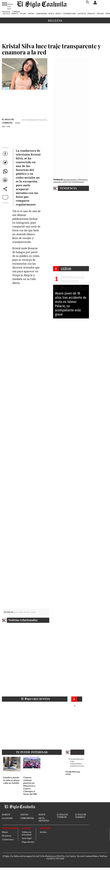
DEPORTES (82, 14)
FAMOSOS (91, 14)
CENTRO (31, 14)
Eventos (80, 182)
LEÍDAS (66, 268)
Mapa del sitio (28, 842)
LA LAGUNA (7, 818)
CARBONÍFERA (41, 14)
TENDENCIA (68, 188)
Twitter (5, 164)
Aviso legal (26, 838)
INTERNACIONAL (69, 14)
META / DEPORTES (44, 819)
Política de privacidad (26, 833)
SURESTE (14, 14)
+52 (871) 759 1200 (55, 858)
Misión (5, 832)
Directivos (6, 835)
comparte (5, 191)
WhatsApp (5, 173)
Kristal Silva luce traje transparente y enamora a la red (77, 762)
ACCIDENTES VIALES (68, 182)
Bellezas (55, 20)
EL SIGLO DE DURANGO (80, 815)
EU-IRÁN (78, 179)
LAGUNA (23, 14)
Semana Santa (68, 179)
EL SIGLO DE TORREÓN (62, 815)
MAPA (108, 14)
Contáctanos (8, 839)
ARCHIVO (100, 14)
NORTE (51, 14)
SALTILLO (6, 14)
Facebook (5, 156)
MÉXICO (58, 14)
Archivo (43, 832)
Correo (5, 182)
